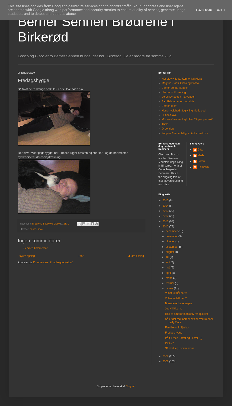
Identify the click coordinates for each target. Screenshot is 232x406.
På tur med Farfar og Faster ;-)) (183, 338)
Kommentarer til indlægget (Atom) (53, 262)
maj (168, 267)
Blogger (130, 386)
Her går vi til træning (174, 92)
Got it (221, 10)
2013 (166, 210)
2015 (166, 200)
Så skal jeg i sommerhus (179, 348)
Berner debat (169, 105)
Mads (201, 155)
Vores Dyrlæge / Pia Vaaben (178, 96)
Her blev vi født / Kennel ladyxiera (182, 78)
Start (81, 256)
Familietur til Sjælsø (176, 327)
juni (168, 262)
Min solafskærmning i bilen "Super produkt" (187, 119)
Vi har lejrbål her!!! (176, 293)
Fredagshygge (173, 332)
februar (170, 283)
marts (169, 278)
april (169, 272)
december (172, 231)
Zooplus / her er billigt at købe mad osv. (185, 133)
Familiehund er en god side (178, 101)
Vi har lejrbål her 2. (176, 298)
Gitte (200, 149)
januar (170, 288)
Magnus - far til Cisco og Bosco (180, 83)
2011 (166, 221)
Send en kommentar (35, 248)
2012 (166, 216)
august (170, 251)
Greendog (168, 128)
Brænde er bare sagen (178, 303)
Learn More (204, 10)
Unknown (203, 167)
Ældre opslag (136, 256)
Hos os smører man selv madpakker (186, 313)
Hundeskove (169, 115)
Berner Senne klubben (175, 87)
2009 (166, 356)
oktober (170, 241)
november (172, 236)
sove (40, 229)
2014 (166, 205)
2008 (166, 361)
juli (168, 257)
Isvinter (169, 343)
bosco (33, 229)
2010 (166, 226)
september (172, 246)
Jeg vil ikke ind (173, 308)
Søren (201, 161)
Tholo (165, 124)
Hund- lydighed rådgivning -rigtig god (183, 110)
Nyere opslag (27, 256)
